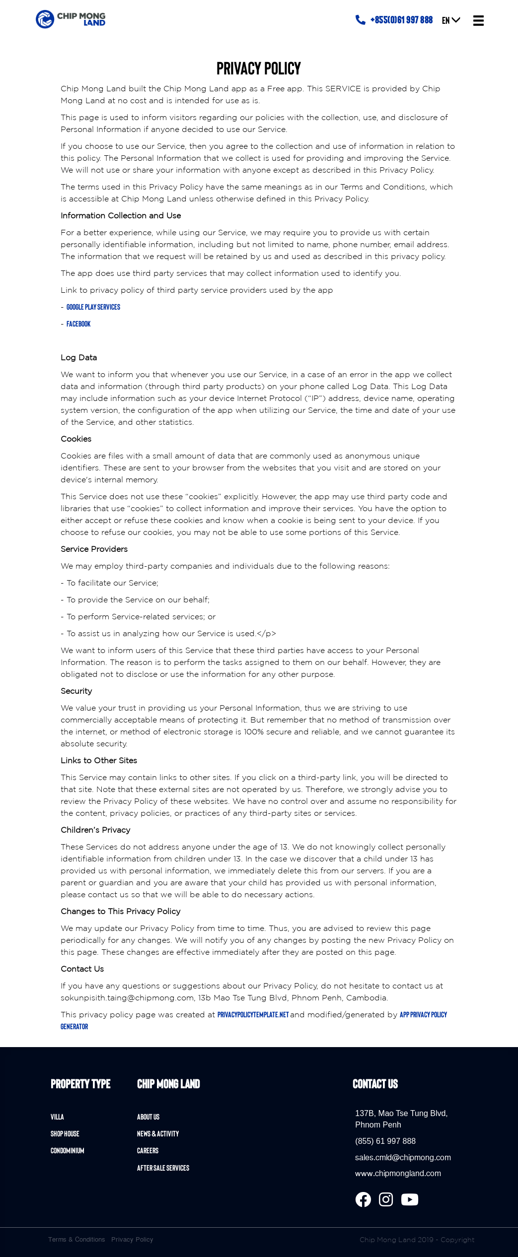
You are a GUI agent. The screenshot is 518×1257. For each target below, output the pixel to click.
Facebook (78, 323)
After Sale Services (163, 1167)
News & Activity (158, 1133)
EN (451, 20)
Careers (147, 1150)
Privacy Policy (132, 1240)
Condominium (67, 1150)
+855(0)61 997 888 (394, 19)
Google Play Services (93, 306)
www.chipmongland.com (398, 1173)
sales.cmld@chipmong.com (403, 1157)
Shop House (65, 1133)
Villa (57, 1116)
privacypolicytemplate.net (254, 1014)
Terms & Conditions (76, 1240)
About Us (148, 1116)
